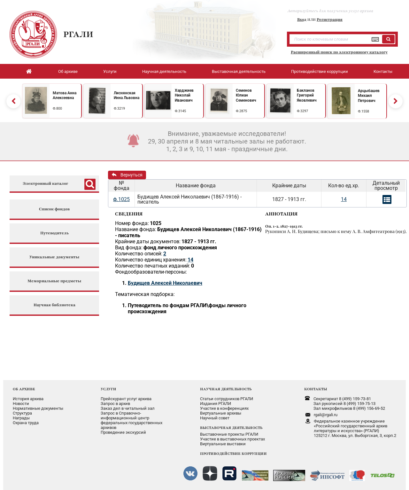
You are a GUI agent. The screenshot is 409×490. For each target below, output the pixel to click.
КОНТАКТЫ (315, 389)
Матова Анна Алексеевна (64, 95)
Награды (21, 418)
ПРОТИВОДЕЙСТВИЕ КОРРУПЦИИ (233, 453)
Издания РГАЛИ (215, 403)
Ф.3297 (302, 111)
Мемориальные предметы (54, 281)
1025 (155, 223)
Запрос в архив (115, 403)
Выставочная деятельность (239, 71)
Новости (21, 403)
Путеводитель (54, 233)
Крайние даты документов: (148, 241)
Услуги (110, 71)
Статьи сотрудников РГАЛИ (226, 398)
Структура (22, 413)
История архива (28, 398)
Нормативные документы (38, 408)
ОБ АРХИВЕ (24, 389)
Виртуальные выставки (223, 443)
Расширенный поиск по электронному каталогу (339, 52)
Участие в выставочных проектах (232, 439)
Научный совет (214, 418)
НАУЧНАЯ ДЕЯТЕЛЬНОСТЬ (225, 389)
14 (344, 199)
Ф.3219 (119, 108)
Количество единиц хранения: (151, 260)
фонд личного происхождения (180, 248)
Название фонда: (135, 229)
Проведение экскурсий (123, 432)
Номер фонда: (132, 223)
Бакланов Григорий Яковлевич (307, 95)
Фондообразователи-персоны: (151, 272)
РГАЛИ (78, 34)
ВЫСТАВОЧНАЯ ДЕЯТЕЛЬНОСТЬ (231, 427)
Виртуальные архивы (220, 413)
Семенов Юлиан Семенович (246, 95)
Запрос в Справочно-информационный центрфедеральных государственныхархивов (131, 420)
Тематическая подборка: (145, 294)
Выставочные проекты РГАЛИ (229, 434)
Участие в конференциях (224, 408)
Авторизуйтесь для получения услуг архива (330, 10)
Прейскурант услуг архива (126, 398)
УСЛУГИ (108, 389)
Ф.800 (57, 108)
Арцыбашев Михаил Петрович (369, 96)
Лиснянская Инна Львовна (126, 95)
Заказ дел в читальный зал (128, 408)
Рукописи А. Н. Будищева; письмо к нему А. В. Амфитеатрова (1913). (336, 231)
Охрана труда (26, 422)
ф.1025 (121, 199)
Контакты (383, 71)
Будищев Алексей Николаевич (165, 283)
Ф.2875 (241, 111)
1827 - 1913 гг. (198, 241)
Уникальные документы (54, 257)
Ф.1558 (363, 111)
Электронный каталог (45, 183)
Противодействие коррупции (319, 71)
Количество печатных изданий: (152, 266)
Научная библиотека (54, 305)
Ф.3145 (180, 111)
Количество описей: (138, 254)
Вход (301, 19)
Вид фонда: (129, 248)
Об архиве (68, 71)
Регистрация (330, 19)
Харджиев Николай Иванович (184, 95)
